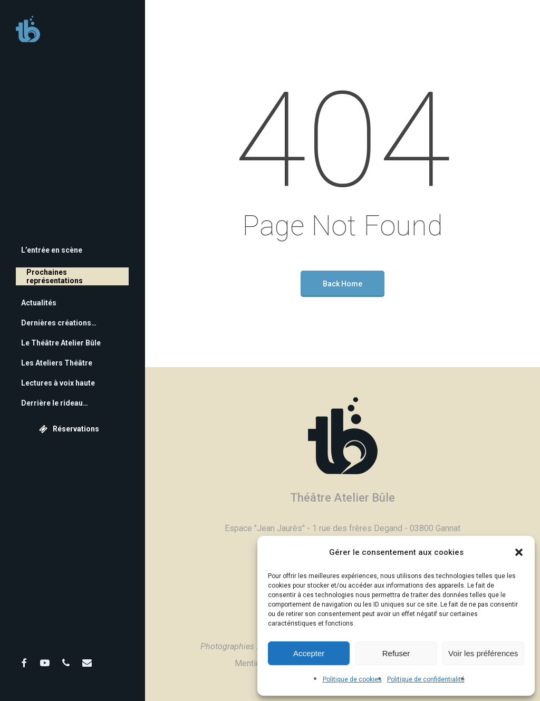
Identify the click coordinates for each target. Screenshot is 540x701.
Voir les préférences (483, 653)
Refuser (396, 653)
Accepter (308, 653)
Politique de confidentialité (426, 679)
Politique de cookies (352, 679)
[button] (519, 552)
